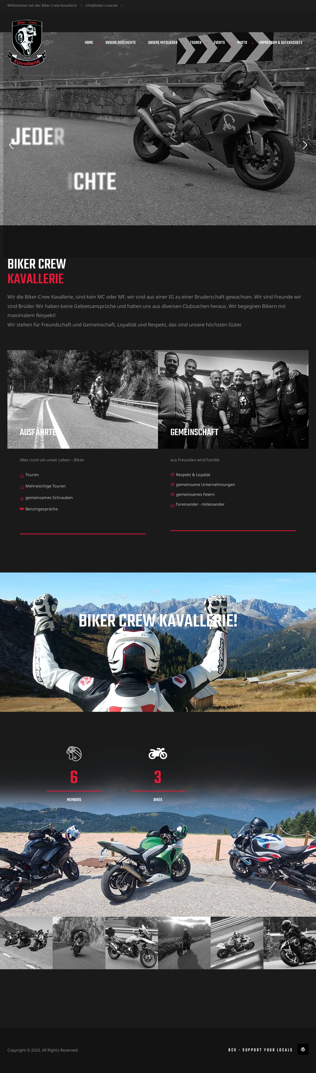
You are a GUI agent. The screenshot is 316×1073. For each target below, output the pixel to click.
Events (219, 43)
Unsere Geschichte (120, 43)
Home (89, 43)
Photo (242, 43)
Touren (195, 43)
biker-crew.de (106, 5)
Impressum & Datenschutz (280, 43)
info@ (90, 5)
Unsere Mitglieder (163, 43)
